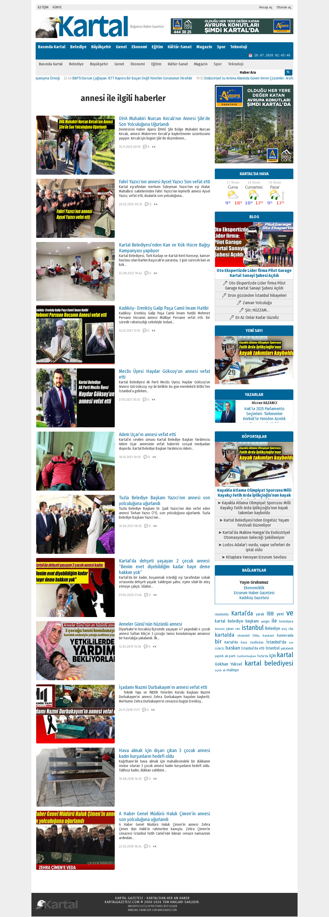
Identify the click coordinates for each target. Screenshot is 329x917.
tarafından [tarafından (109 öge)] (257, 643)
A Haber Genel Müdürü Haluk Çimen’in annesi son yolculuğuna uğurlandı (164, 817)
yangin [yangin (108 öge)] (265, 622)
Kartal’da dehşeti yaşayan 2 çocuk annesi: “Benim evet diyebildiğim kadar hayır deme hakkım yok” (164, 567)
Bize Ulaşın (170, 906)
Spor (221, 46)
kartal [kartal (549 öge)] (285, 655)
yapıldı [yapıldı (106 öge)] (219, 656)
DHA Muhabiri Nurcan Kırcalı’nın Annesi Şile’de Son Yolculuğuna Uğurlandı (164, 122)
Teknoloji (238, 46)
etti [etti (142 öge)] (261, 649)
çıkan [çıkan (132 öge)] (230, 629)
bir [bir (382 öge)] (218, 642)
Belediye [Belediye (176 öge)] (272, 628)
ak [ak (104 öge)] (224, 671)
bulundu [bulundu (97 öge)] (220, 629)
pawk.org (133, 910)
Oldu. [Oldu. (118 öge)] (256, 636)
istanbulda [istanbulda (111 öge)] (222, 615)
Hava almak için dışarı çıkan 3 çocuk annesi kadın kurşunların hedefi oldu (164, 754)
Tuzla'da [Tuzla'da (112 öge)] (262, 656)
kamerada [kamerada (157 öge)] (285, 636)
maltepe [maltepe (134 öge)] (233, 670)
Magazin (204, 46)
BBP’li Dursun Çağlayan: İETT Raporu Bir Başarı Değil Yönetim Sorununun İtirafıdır (138, 79)
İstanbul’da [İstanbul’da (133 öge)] (249, 649)
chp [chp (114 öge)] (290, 629)
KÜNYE (57, 7)
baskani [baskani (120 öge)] (268, 636)
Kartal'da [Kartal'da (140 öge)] (231, 643)
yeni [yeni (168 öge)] (280, 614)
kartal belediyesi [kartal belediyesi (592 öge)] (269, 663)
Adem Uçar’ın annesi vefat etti (147, 435)
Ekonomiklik (254, 588)
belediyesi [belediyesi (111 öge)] (286, 622)
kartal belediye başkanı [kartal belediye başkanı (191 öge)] (237, 621)
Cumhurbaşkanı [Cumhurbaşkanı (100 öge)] (246, 656)
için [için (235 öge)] (272, 656)
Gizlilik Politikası (151, 906)
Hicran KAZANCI (264, 403)
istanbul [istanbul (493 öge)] (253, 628)
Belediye (78, 46)
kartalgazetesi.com (122, 902)
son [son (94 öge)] (291, 643)
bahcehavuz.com (167, 910)
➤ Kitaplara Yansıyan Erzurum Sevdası (254, 557)
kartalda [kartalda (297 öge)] (224, 635)
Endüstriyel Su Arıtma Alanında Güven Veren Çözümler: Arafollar (257, 79)
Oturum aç (284, 7)
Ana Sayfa (133, 906)
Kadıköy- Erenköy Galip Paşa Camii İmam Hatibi (164, 309)
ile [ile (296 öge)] (274, 621)
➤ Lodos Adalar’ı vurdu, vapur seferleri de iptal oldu (254, 548)
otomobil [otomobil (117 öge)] (243, 636)
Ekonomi (139, 46)
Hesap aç (265, 7)
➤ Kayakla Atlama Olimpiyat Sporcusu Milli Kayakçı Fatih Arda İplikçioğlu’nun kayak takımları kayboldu (254, 508)
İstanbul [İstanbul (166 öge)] (273, 648)
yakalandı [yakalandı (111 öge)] (287, 649)
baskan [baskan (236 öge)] (233, 648)
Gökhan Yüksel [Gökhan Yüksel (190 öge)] (228, 664)
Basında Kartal (51, 46)
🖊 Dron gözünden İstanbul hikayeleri (254, 295)
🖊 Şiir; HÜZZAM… (254, 310)
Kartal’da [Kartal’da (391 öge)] (242, 614)
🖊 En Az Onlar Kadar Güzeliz (254, 317)
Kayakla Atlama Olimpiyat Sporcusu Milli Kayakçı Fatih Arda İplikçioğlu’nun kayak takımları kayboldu (254, 493)
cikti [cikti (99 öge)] (237, 629)
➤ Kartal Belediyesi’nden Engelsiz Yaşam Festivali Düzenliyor (254, 523)
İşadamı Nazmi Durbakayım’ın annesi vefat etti (163, 688)
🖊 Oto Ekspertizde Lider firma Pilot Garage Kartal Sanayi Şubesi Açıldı (254, 286)
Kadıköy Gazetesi (254, 598)
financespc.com (148, 910)
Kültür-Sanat (180, 46)
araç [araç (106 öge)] (284, 629)
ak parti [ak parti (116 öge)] (230, 656)
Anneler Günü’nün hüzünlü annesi (150, 625)
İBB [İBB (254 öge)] (270, 614)
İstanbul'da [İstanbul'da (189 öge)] (276, 642)
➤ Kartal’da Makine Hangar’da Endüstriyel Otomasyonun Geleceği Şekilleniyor (254, 535)
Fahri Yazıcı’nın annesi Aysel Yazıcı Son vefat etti (164, 182)
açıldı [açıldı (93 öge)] (218, 671)
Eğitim (157, 46)
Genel (121, 46)
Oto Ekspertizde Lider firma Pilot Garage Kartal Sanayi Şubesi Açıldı (254, 271)
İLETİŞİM (43, 7)
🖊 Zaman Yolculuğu (254, 303)
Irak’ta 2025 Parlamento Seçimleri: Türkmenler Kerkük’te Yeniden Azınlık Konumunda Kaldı (264, 417)
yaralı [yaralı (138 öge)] (260, 615)
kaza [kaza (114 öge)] (244, 643)
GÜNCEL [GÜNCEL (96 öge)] (219, 649)
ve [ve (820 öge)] (289, 613)
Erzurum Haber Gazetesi (254, 593)
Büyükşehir (101, 46)
